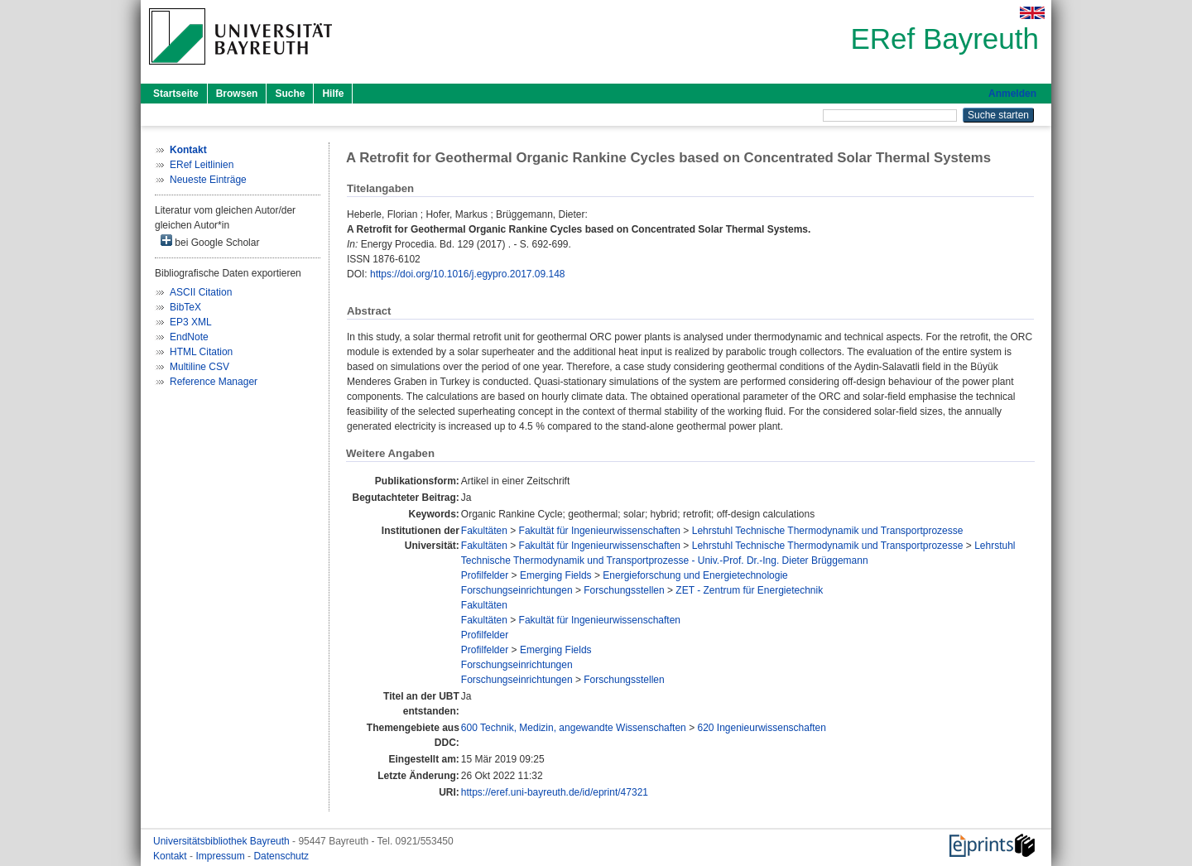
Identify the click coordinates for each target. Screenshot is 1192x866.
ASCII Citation (201, 292)
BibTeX (185, 307)
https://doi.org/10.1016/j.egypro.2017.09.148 (467, 274)
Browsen (237, 93)
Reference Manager (213, 381)
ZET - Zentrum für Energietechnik (749, 590)
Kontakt (171, 856)
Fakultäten (484, 530)
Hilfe (333, 93)
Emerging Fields (556, 575)
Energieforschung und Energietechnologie (695, 575)
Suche (290, 93)
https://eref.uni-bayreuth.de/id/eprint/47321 (554, 792)
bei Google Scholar (210, 241)
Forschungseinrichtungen (517, 590)
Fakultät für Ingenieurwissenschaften (599, 530)
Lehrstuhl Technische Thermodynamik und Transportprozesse (828, 530)
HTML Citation (201, 352)
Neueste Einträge (208, 179)
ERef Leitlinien (201, 165)
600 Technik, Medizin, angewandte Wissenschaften (573, 728)
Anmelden (1012, 93)
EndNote (189, 337)
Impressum (221, 856)
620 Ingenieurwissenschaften (761, 728)
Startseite (176, 93)
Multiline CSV (199, 367)
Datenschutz (281, 856)
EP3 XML (191, 322)
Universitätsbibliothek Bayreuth (222, 841)
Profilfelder (484, 575)
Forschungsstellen (624, 590)
